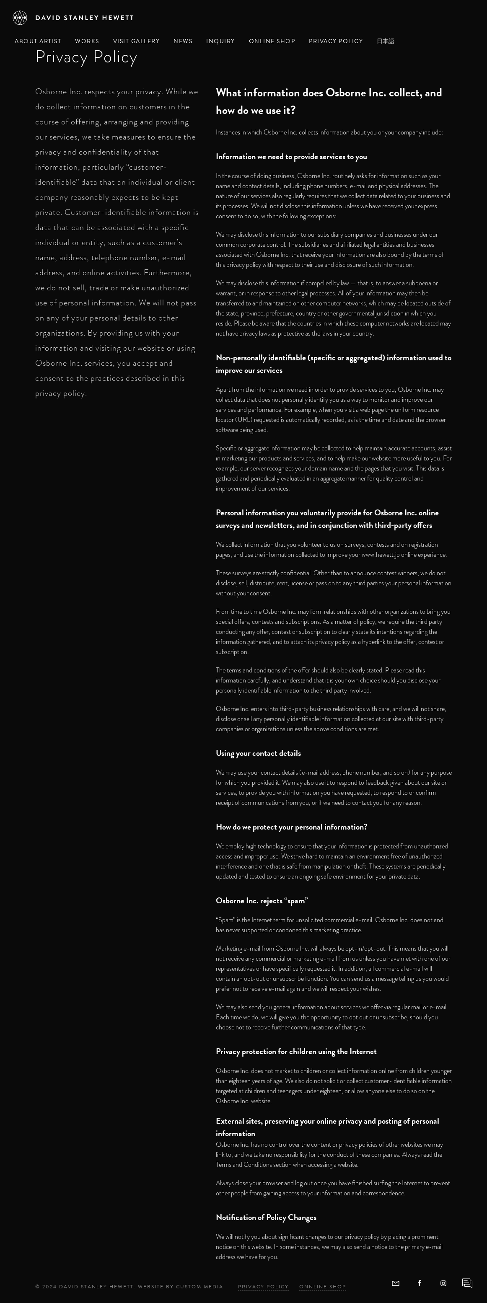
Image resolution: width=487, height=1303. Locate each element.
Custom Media (199, 1286)
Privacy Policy (336, 41)
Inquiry (220, 41)
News (183, 41)
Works (87, 41)
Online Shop (272, 41)
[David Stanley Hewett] (73, 17)
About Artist (38, 41)
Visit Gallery (136, 41)
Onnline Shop (322, 1286)
